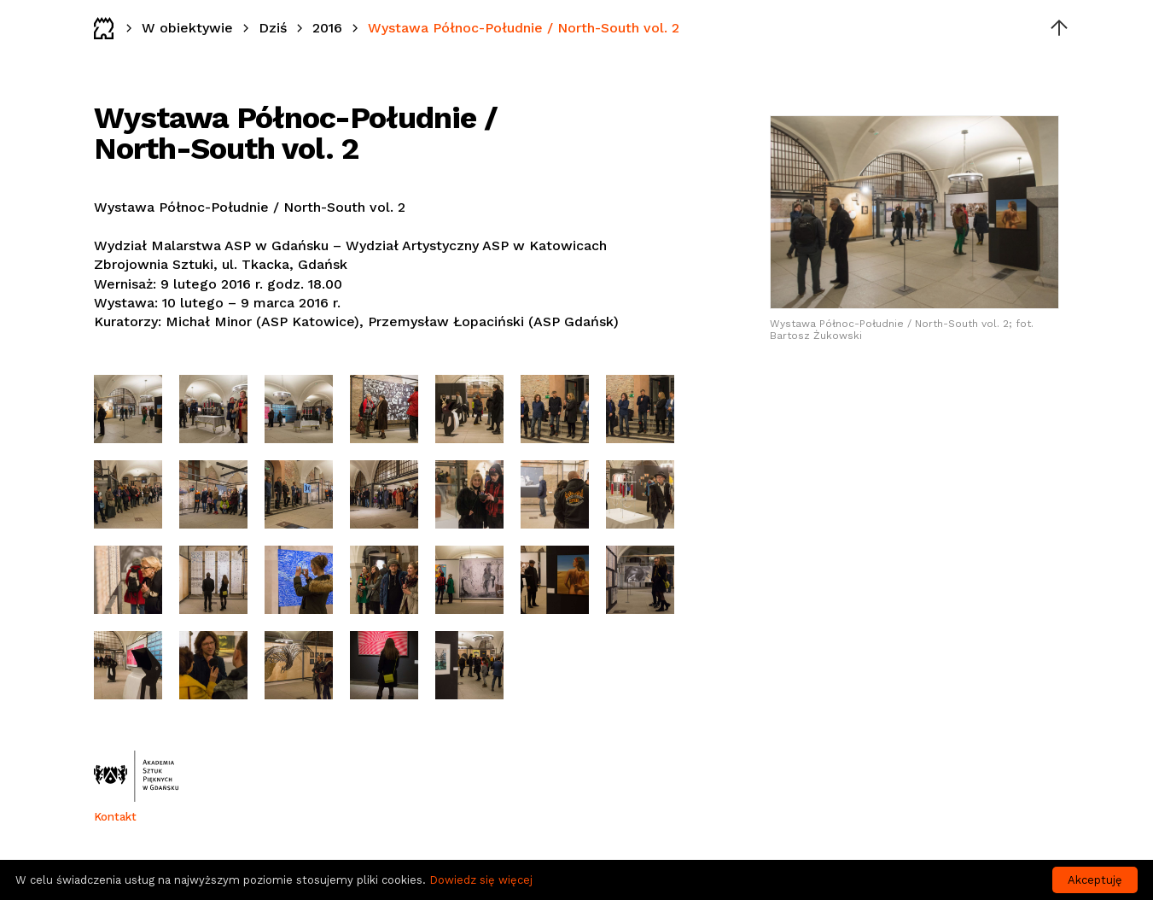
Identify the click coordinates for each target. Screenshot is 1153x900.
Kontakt (115, 816)
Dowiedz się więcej (481, 880)
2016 (327, 28)
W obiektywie (187, 28)
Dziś (273, 28)
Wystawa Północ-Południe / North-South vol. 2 (523, 28)
